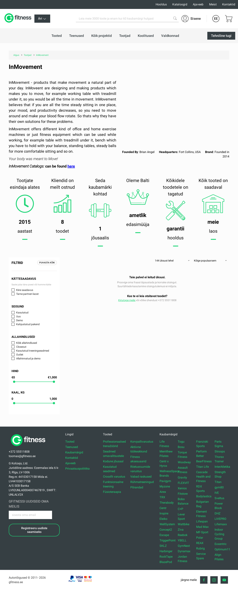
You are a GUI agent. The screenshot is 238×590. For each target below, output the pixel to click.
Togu (181, 441)
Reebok (182, 535)
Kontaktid (228, 4)
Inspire (164, 513)
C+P (180, 509)
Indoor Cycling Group (219, 534)
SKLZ (163, 546)
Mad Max (202, 527)
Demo (19, 320)
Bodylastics (203, 496)
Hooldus (161, 4)
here (71, 166)
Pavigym (165, 481)
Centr (163, 508)
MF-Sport (202, 532)
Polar (199, 537)
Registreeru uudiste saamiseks (34, 529)
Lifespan (202, 521)
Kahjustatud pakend (28, 324)
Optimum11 (222, 549)
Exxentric (220, 544)
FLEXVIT (183, 483)
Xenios (182, 488)
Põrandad (136, 487)
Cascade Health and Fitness (203, 476)
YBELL (182, 540)
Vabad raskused (141, 476)
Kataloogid (179, 4)
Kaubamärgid (74, 452)
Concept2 (166, 529)
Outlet (19, 354)
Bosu (181, 447)
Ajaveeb (198, 4)
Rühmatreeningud (142, 482)
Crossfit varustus (114, 476)
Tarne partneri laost (27, 293)
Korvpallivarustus (141, 441)
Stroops (220, 451)
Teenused (71, 447)
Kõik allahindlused (26, 342)
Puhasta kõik (47, 262)
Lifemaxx (221, 524)
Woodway (184, 462)
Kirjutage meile (127, 300)
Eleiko (163, 519)
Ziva (181, 529)
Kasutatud (22, 312)
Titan (218, 482)
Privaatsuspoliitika (77, 468)
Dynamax (184, 551)
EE (216, 18)
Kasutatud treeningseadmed (32, 350)
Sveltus (219, 498)
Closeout (21, 346)
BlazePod (166, 562)
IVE (217, 493)
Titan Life (202, 466)
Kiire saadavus (24, 289)
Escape (164, 535)
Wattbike (183, 524)
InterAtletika (222, 466)
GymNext (184, 546)
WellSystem (167, 524)
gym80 (219, 487)
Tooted (69, 441)
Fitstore (183, 493)
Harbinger (166, 551)
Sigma (219, 446)
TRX (162, 497)
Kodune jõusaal (113, 461)
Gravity (182, 477)
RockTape (166, 556)
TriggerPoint (168, 540)
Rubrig (200, 548)
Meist (213, 4)
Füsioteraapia (112, 492)
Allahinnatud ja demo (28, 358)
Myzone (165, 486)
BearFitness (204, 461)
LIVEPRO (220, 519)
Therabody (167, 502)
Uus (18, 316)
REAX (199, 543)
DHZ (218, 513)
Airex (163, 492)
